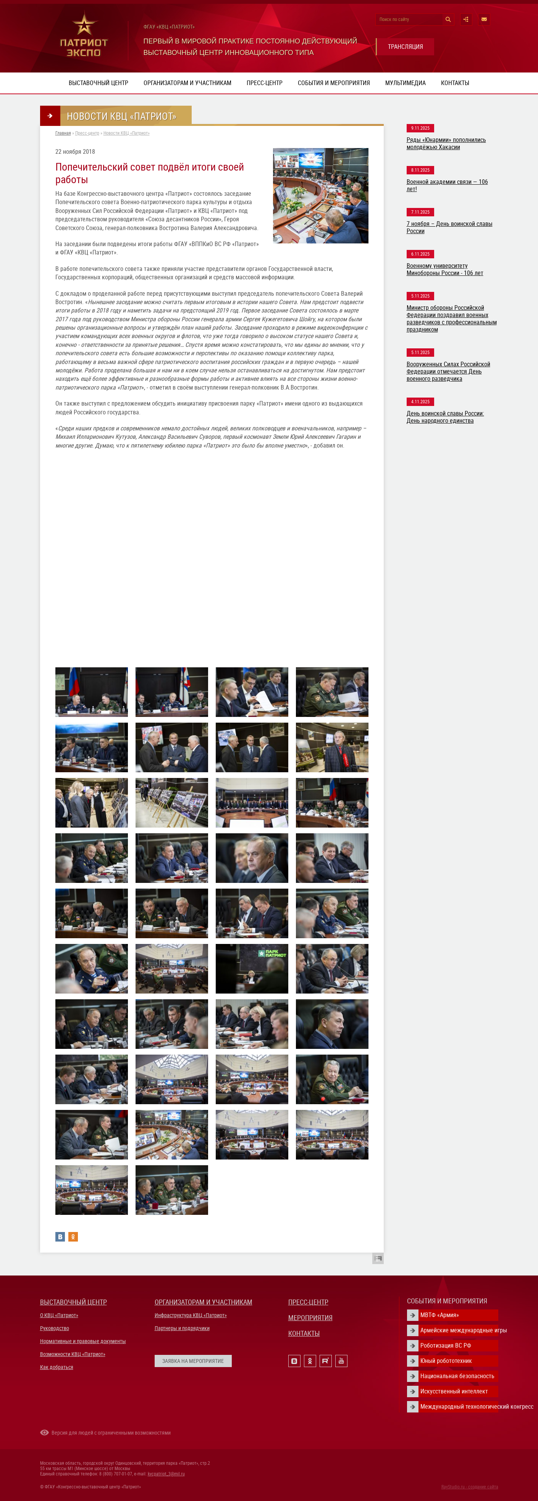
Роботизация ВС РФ (445, 1345)
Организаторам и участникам (187, 83)
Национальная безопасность (457, 1376)
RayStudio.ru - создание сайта (469, 1487)
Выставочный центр (98, 83)
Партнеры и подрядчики (182, 1328)
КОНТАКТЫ (304, 1333)
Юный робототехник (446, 1360)
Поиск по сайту (394, 19)
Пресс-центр (265, 83)
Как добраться (56, 1367)
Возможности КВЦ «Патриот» (72, 1354)
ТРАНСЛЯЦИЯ (405, 46)
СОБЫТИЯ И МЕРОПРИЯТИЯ (447, 1301)
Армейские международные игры (459, 1330)
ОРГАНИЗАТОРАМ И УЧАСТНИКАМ (203, 1302)
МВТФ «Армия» (439, 1315)
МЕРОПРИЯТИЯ (310, 1318)
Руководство (54, 1328)
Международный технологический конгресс (459, 1406)
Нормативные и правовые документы (83, 1341)
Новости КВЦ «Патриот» (126, 133)
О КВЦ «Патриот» (59, 1315)
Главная (63, 133)
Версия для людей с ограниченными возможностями (111, 1433)
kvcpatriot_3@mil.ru (166, 1474)
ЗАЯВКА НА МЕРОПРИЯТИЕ (193, 1361)
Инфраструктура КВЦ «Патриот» (191, 1315)
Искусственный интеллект (454, 1391)
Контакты (455, 83)
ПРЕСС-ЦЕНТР (308, 1302)
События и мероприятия (334, 83)
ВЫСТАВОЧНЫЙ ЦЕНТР (73, 1302)
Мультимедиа (405, 83)
